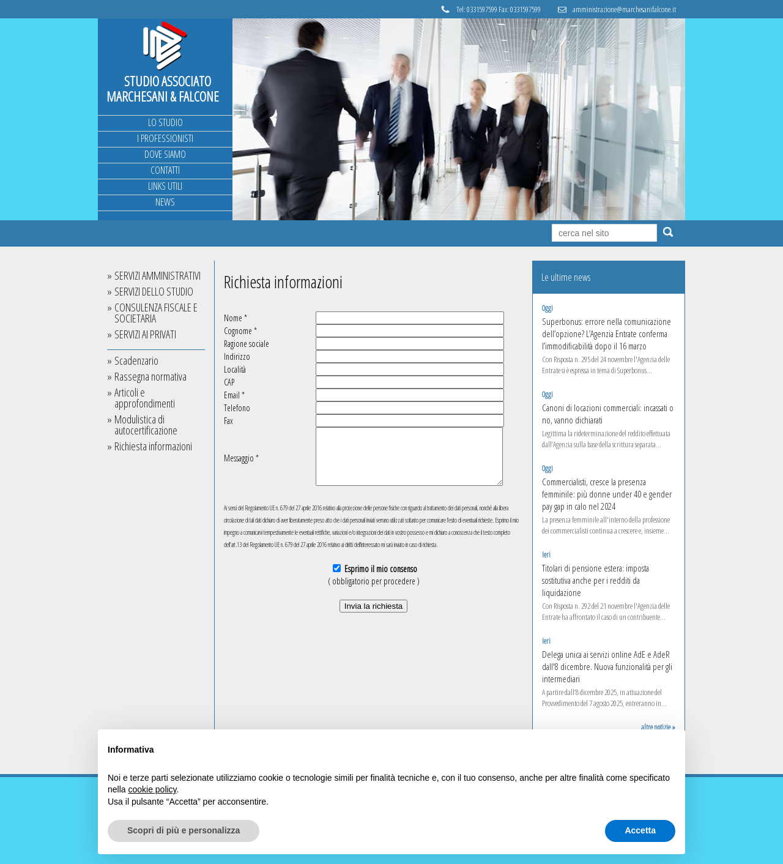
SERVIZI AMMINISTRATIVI (157, 275)
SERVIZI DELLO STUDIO (153, 291)
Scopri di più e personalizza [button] (183, 830)
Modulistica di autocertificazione (145, 425)
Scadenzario (136, 360)
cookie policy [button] (152, 789)
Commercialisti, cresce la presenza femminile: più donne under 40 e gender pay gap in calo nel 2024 (607, 493)
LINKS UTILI (165, 186)
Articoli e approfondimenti (144, 398)
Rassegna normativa (150, 376)
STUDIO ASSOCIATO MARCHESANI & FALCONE (162, 88)
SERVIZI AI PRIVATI (145, 334)
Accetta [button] (640, 830)
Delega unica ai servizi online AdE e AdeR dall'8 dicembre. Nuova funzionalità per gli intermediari (607, 666)
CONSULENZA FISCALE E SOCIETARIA (156, 313)
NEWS (165, 202)
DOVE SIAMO (165, 154)
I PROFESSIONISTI (165, 138)
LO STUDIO (165, 122)
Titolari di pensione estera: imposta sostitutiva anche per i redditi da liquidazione (595, 580)
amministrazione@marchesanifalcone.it (624, 9)
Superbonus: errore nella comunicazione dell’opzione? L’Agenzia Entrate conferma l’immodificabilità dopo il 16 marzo (606, 333)
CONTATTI (165, 170)
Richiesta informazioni (153, 446)
